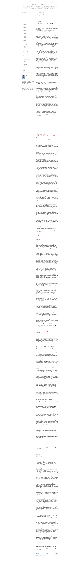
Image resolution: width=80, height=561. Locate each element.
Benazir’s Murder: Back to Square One (43, 331)
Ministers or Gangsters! (40, 452)
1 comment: (51, 114)
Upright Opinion (40, 4)
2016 (23, 31)
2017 (23, 30)
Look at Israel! (39, 235)
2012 (23, 37)
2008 (23, 70)
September (25, 46)
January (25, 67)
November (25, 43)
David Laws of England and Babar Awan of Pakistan (46, 135)
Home (47, 553)
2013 (23, 36)
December (25, 41)
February (25, 65)
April (24, 62)
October (25, 44)
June (24, 50)
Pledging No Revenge (40, 14)
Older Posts (56, 553)
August (25, 47)
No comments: (51, 325)
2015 (23, 33)
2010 (23, 40)
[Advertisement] (44, 126)
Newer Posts (37, 553)
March (25, 64)
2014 (23, 34)
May (24, 61)
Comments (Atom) (42, 555)
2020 (23, 26)
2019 (23, 27)
